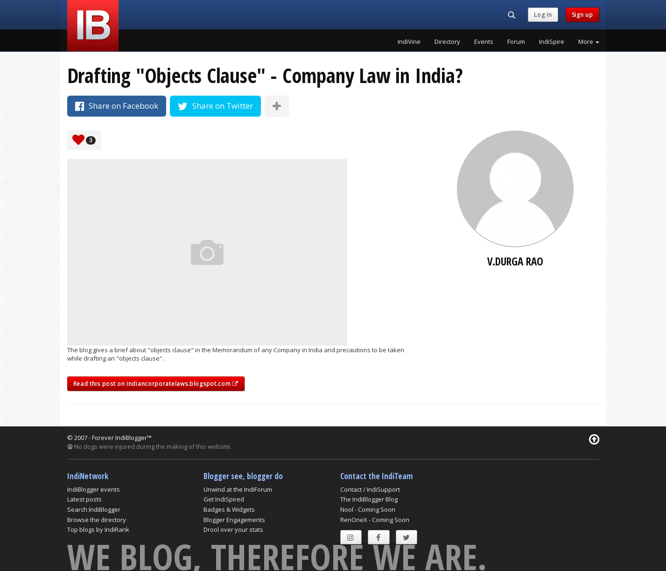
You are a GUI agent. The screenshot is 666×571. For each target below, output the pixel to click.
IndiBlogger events (93, 489)
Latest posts (84, 499)
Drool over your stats (233, 529)
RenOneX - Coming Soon (374, 519)
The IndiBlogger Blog (369, 499)
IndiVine (409, 41)
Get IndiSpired (223, 499)
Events (483, 41)
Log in (543, 15)
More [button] (588, 41)
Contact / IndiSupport (370, 489)
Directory (447, 41)
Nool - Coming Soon (367, 509)
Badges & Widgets (229, 509)
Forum (516, 41)
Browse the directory (96, 519)
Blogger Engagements (234, 519)
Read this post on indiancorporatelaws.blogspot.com (155, 384)
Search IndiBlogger (93, 509)
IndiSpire (551, 41)
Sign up (582, 15)
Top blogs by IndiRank (98, 529)
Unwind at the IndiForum (237, 489)
